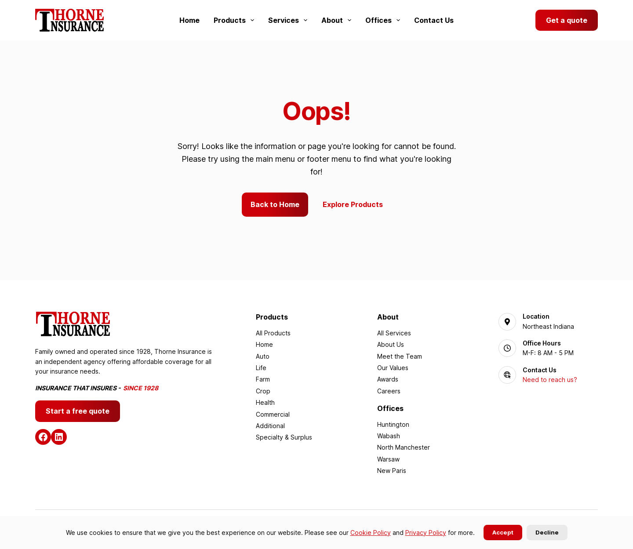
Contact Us (434, 20)
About (338, 20)
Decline (547, 532)
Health (265, 402)
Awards (387, 379)
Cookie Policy (370, 532)
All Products (273, 333)
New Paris (391, 470)
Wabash (388, 436)
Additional (270, 425)
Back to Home (275, 204)
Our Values (392, 367)
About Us (390, 344)
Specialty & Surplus (284, 437)
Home (189, 20)
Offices (384, 20)
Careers (388, 391)
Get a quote (566, 20)
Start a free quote (77, 411)
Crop (263, 391)
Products (236, 20)
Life (261, 367)
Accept (502, 532)
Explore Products (353, 204)
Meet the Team (399, 356)
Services (289, 20)
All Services (394, 333)
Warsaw (388, 459)
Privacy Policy (425, 532)
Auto (262, 356)
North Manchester (403, 447)
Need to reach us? (550, 379)
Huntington (393, 424)
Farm (263, 379)
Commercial (273, 414)
